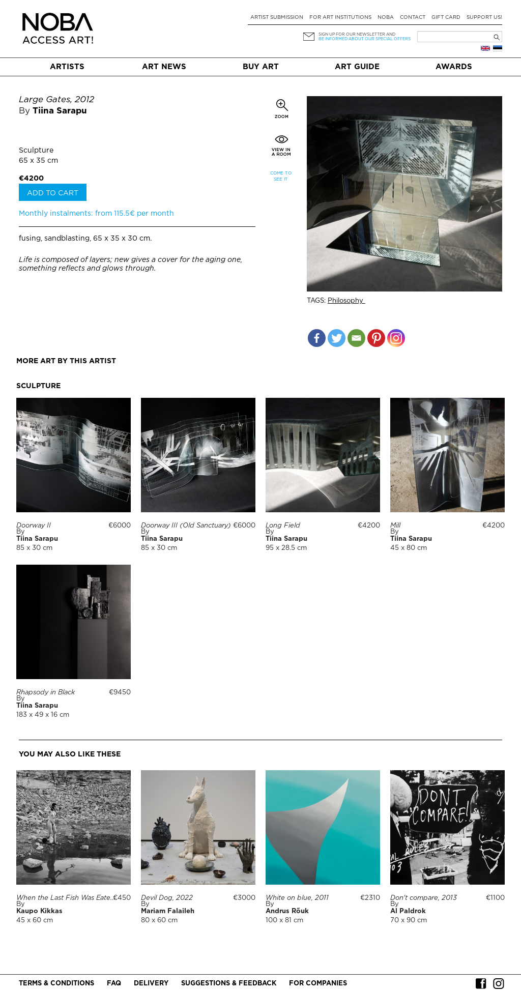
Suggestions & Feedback (228, 983)
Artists (67, 67)
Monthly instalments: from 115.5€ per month (96, 214)
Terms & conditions (56, 983)
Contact (412, 17)
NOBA (386, 17)
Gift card (445, 17)
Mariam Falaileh (167, 911)
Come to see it (281, 176)
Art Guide (357, 67)
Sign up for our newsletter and (357, 34)
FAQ (114, 983)
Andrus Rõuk (287, 911)
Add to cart (52, 193)
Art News (164, 67)
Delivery (151, 983)
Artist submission (276, 17)
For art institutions (340, 17)
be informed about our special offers (365, 39)
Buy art (261, 67)
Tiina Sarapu (60, 111)
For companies (318, 983)
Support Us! (484, 17)
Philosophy (346, 301)
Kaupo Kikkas (39, 911)
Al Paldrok (408, 911)
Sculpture (36, 151)
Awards (454, 67)
